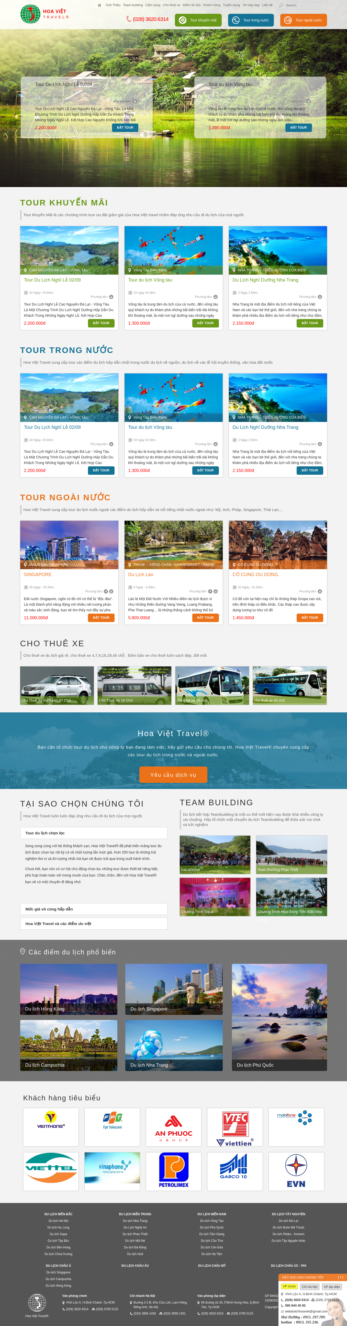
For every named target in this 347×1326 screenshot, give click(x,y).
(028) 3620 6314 (77, 1309)
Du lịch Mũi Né (135, 1241)
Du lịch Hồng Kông (45, 1009)
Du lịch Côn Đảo (212, 1247)
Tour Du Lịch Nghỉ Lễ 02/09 (63, 84)
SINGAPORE (38, 574)
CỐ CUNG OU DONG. (256, 574)
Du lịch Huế (135, 1254)
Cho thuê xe (171, 5)
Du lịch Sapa (58, 1234)
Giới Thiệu (113, 5)
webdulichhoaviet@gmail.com (306, 1311)
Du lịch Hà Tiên (212, 1254)
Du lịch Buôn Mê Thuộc (288, 1227)
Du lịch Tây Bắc (58, 1241)
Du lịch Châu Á (58, 1266)
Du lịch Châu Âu (135, 1266)
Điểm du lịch (192, 5)
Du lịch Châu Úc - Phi (288, 1266)
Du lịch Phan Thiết (135, 1234)
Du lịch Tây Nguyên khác (288, 1241)
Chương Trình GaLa (197, 912)
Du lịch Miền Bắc (58, 1214)
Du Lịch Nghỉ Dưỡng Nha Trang (265, 280)
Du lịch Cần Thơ (212, 1241)
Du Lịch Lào (140, 574)
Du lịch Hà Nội (58, 1221)
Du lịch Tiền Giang (212, 1234)
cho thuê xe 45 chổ (269, 700)
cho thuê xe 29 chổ (192, 700)
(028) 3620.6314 (148, 19)
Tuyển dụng (231, 5)
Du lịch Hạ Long (58, 1227)
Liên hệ (267, 5)
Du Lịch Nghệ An (135, 1227)
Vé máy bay (251, 5)
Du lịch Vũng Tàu (211, 1221)
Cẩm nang (152, 5)
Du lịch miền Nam (212, 1214)
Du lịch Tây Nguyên (288, 1214)
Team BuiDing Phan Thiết (278, 870)
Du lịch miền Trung (135, 1214)
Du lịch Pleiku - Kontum (289, 1234)
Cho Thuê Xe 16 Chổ (116, 700)
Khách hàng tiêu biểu (62, 1098)
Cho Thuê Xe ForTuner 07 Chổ (46, 700)
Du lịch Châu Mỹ (212, 1266)
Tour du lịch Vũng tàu (231, 84)
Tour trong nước (256, 20)
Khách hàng (211, 5)
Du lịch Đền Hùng (59, 1247)
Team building (133, 5)
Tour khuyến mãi (203, 20)
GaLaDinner (190, 870)
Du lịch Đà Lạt (288, 1221)
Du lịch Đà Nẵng (135, 1247)
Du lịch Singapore (148, 1009)
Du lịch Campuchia (45, 1065)
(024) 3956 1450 (145, 1313)
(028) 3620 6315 (212, 1313)
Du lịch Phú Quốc (255, 1065)
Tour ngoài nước (309, 20)
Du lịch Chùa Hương (58, 1254)
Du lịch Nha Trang (149, 1065)
